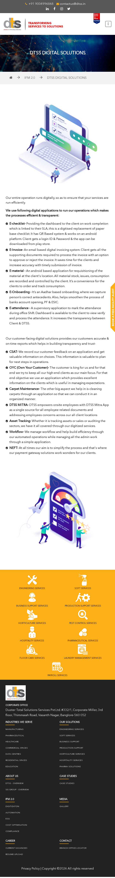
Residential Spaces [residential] (16, 762)
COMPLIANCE (12, 833)
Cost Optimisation (16, 826)
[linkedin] (47, 9)
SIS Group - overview (17, 791)
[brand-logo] (36, 24)
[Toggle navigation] (108, 24)
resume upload (14, 856)
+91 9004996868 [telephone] (39, 4)
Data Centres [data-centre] (13, 755)
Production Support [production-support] (71, 749)
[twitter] (68, 9)
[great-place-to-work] (95, 18)
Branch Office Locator (73, 849)
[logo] (16, 694)
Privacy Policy (30, 869)
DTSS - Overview (15, 785)
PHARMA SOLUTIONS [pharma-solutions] (70, 768)
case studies (67, 785)
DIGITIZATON (12, 808)
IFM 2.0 (29, 79)
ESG (8, 820)
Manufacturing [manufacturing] (15, 731)
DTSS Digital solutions (67, 79)
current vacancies (16, 849)
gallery (64, 808)
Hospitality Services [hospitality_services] (71, 762)
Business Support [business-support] (69, 743)
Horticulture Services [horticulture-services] (72, 755)
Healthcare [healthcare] (12, 743)
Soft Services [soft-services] (67, 737)
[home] (11, 79)
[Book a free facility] (113, 307)
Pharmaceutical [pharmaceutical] (15, 737)
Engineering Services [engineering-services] (72, 731)
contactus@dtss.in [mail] (70, 4)
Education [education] (12, 768)
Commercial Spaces (17, 749)
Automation (13, 814)
